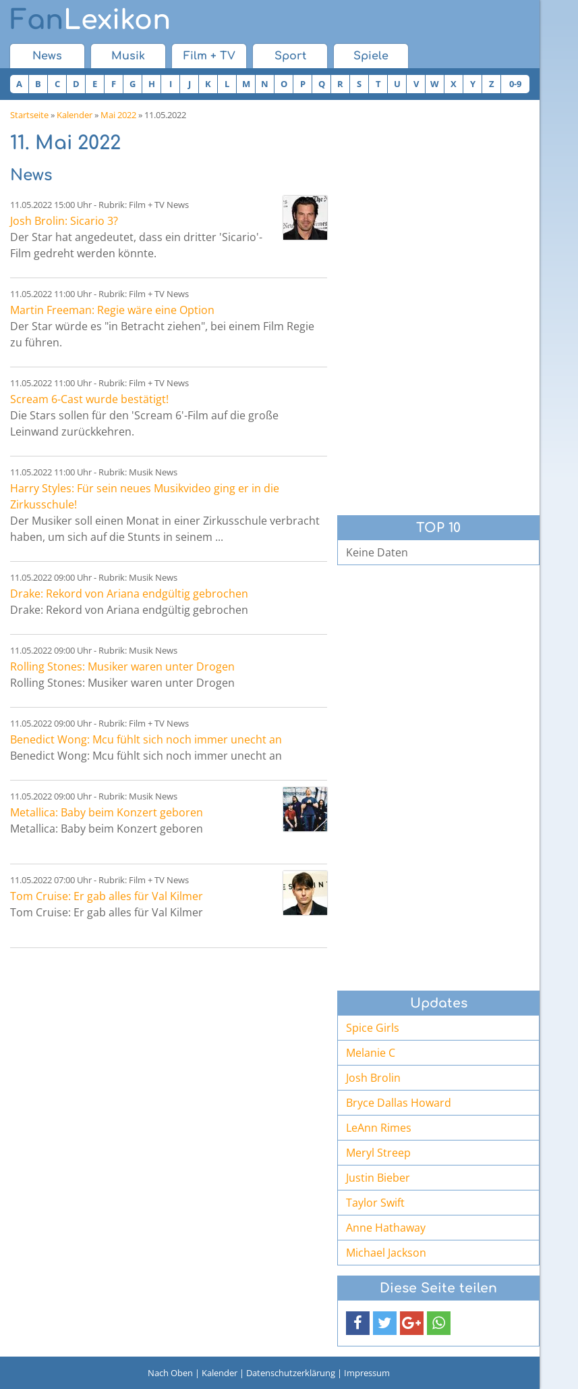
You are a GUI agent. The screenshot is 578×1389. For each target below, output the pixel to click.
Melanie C (370, 1052)
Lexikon (90, 20)
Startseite (29, 115)
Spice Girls (372, 1027)
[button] (358, 1323)
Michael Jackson (386, 1252)
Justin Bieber (378, 1177)
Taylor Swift (375, 1202)
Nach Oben (170, 1373)
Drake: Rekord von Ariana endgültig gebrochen (129, 593)
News (47, 56)
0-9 (515, 84)
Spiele (370, 56)
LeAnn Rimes (378, 1127)
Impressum (367, 1373)
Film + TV (209, 56)
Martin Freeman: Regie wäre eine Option (112, 310)
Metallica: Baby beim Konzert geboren (106, 812)
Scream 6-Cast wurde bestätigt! (89, 399)
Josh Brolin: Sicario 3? (64, 220)
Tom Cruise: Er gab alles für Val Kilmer (106, 896)
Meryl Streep (378, 1152)
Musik (128, 56)
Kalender (74, 115)
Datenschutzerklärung (290, 1373)
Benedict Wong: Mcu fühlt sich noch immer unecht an (146, 739)
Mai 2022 (118, 115)
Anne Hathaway (386, 1227)
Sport (290, 56)
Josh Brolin (373, 1077)
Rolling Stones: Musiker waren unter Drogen (122, 666)
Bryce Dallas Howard (398, 1102)
